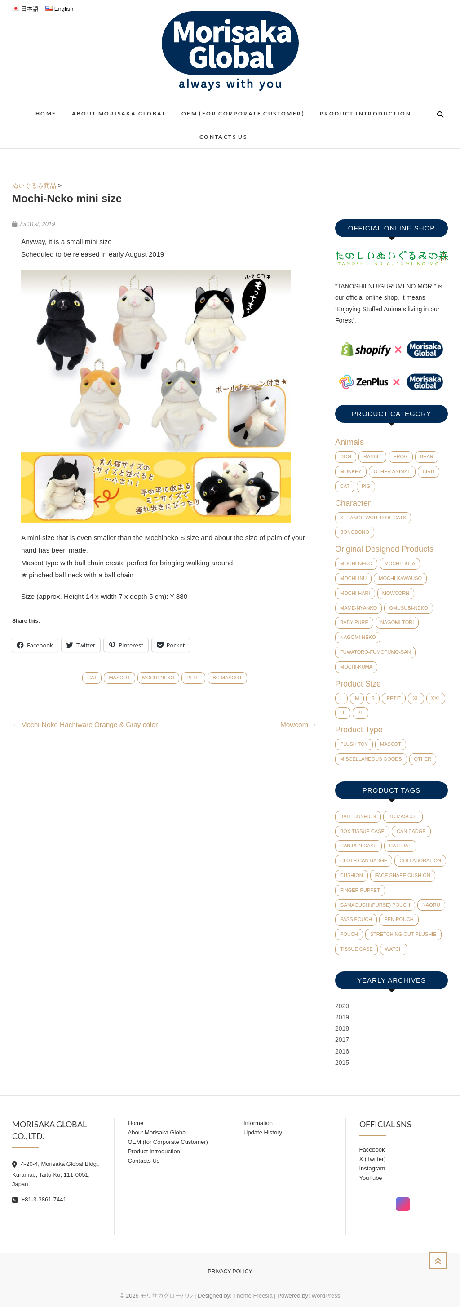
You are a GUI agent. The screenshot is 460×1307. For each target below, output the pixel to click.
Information (258, 1123)
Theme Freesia (252, 1295)
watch (393, 949)
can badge (411, 831)
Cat (92, 677)
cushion (351, 875)
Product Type (359, 729)
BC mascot (227, 677)
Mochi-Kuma (356, 666)
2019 (342, 1017)
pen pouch (398, 919)
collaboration (420, 860)
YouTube (370, 1177)
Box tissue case (362, 831)
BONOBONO (354, 532)
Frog (401, 456)
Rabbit (372, 456)
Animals (349, 442)
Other (423, 759)
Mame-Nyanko (358, 608)
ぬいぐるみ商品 (34, 185)
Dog (345, 456)
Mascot (119, 677)
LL (342, 712)
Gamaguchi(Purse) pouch (375, 905)
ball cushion (358, 816)
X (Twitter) (372, 1159)
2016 (342, 1051)
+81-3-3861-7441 (39, 1199)
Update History (262, 1132)
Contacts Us (223, 136)
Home (46, 113)
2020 (342, 1006)
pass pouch (356, 919)
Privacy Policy (230, 1271)
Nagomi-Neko (358, 637)
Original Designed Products (384, 549)
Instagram (372, 1168)
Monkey (351, 471)
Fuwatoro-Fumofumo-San (375, 652)
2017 (342, 1039)
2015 (342, 1062)
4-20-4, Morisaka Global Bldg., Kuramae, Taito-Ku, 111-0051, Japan (56, 1174)
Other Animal (392, 471)
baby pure (354, 622)
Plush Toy (354, 744)
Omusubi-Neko (408, 608)
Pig (366, 486)
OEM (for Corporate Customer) (243, 113)
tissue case (356, 949)
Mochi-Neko (158, 677)
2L (360, 712)
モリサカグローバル (166, 1295)
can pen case (358, 845)
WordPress (325, 1295)
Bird (428, 471)
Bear (426, 456)
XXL (436, 698)
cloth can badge (363, 860)
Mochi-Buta (400, 563)
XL (416, 698)
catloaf (400, 845)
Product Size (358, 683)
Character (353, 503)
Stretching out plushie (403, 934)
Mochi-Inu (353, 578)
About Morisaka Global (119, 113)
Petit (193, 677)
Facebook (372, 1149)
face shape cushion (402, 875)
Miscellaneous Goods (371, 759)
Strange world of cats (373, 517)
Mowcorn (298, 724)
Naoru (431, 905)
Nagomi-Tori (397, 622)
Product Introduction (365, 113)
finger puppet (360, 890)
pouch (349, 934)
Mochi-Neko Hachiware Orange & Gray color (85, 724)
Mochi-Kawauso (400, 578)
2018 (342, 1028)
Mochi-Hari (355, 593)
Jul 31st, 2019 (33, 224)
